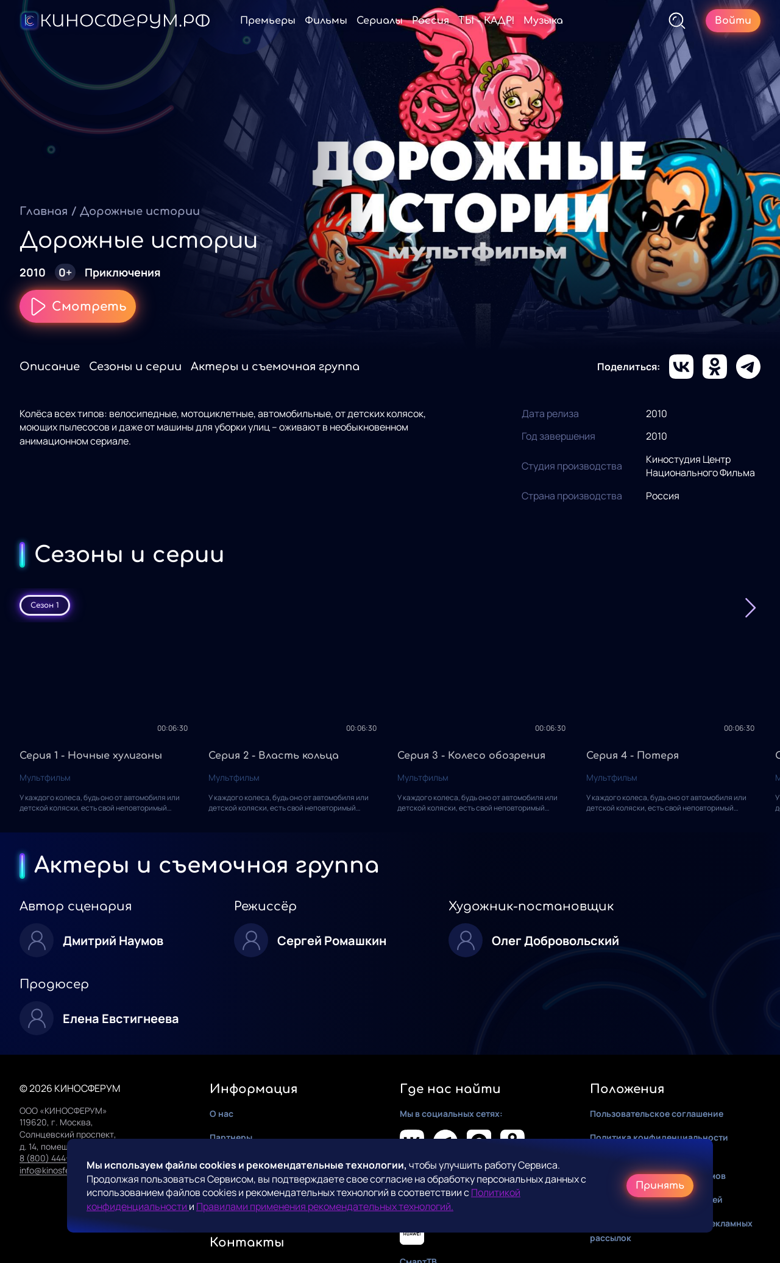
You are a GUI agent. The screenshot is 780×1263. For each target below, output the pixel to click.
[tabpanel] (390, 727)
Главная (44, 211)
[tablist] (390, 605)
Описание (50, 367)
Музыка (543, 20)
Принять (660, 1185)
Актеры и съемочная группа (275, 367)
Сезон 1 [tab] (44, 605)
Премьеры (268, 20)
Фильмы (326, 20)
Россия (430, 20)
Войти (733, 20)
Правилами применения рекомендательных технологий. (324, 1206)
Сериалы (379, 20)
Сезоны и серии (135, 367)
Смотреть (78, 306)
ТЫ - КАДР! (486, 20)
